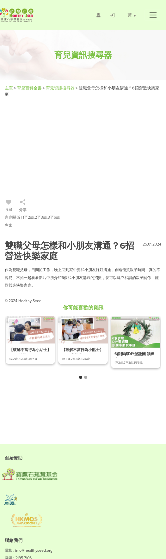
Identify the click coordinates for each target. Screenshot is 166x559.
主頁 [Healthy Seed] (9, 88)
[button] (152, 15)
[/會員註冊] (98, 15)
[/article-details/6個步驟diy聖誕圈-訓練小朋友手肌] (135, 342)
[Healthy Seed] (34, 15)
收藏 (8, 206)
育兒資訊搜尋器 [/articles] (61, 88)
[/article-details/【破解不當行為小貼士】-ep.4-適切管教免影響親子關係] (83, 340)
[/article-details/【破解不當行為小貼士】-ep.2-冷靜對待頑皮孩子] (30, 340)
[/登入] (112, 15)
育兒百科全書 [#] (30, 88)
